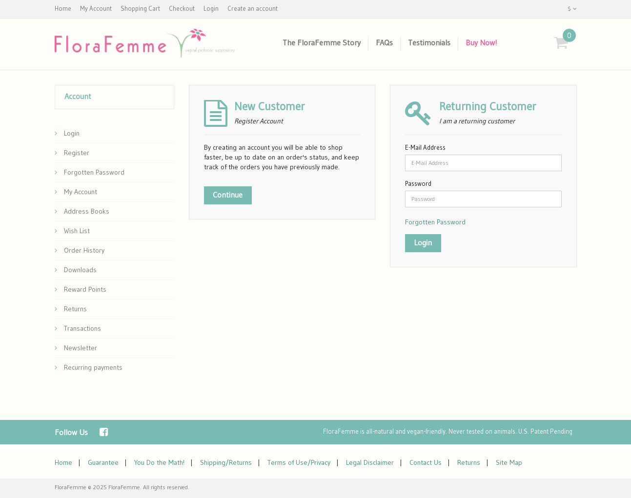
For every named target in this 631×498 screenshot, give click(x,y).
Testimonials (429, 42)
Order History (79, 250)
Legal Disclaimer (370, 462)
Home (63, 462)
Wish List (72, 231)
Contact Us (425, 462)
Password (418, 183)
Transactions (78, 328)
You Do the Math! (159, 462)
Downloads (76, 270)
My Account (76, 192)
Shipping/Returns (226, 462)
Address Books (82, 211)
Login (67, 133)
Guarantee (103, 462)
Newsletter (76, 348)
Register (72, 153)
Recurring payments (88, 367)
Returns (71, 309)
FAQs (384, 42)
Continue (228, 194)
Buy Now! (481, 42)
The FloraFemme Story (322, 42)
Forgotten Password (89, 172)
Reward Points (80, 289)
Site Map (509, 462)
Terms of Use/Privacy (298, 462)
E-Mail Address (425, 147)
